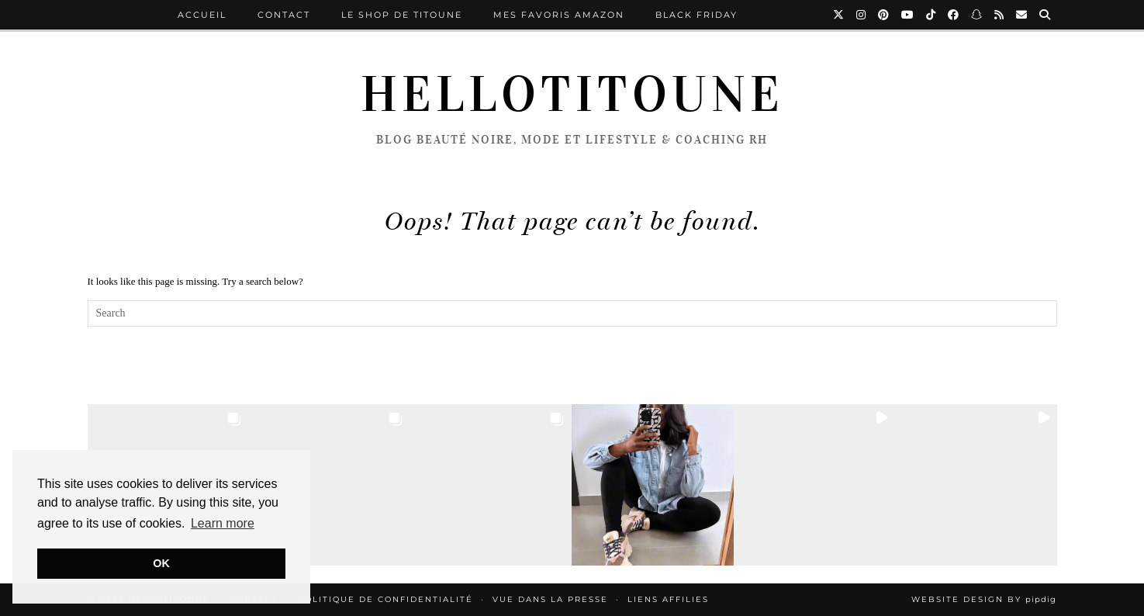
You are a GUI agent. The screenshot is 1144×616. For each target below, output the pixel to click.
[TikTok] (931, 14)
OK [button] (161, 563)
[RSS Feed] (999, 14)
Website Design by (983, 599)
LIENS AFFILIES (668, 599)
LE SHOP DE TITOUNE (401, 14)
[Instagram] (861, 14)
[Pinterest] (884, 14)
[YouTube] (908, 14)
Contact (283, 14)
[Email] (1022, 14)
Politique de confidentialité (385, 599)
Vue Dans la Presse (550, 599)
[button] (329, 485)
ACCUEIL (202, 14)
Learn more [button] (222, 523)
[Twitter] (839, 14)
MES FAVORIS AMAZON (558, 14)
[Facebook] (954, 14)
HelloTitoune (572, 94)
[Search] (1045, 14)
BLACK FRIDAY (696, 14)
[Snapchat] (977, 14)
